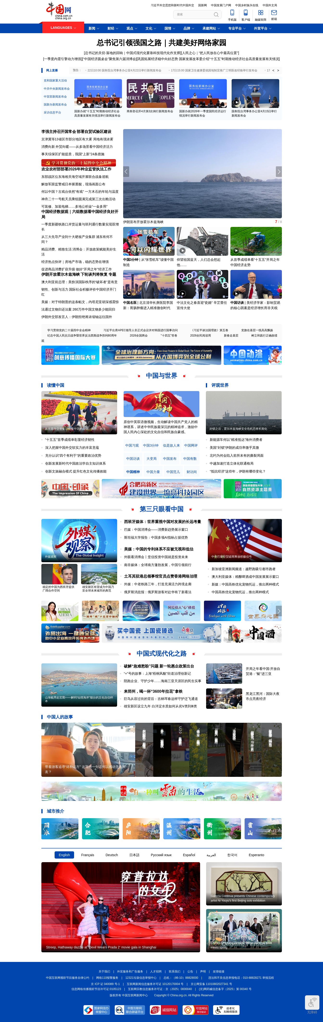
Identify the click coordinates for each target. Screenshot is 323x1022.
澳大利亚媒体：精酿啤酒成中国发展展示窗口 (245, 577)
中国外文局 (270, 5)
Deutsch (112, 855)
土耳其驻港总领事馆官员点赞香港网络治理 (160, 576)
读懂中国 (55, 385)
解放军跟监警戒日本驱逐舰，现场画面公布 (73, 184)
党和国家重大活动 (55, 80)
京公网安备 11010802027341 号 (211, 984)
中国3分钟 (131, 260)
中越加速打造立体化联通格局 (231, 463)
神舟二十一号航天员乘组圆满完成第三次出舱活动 (78, 199)
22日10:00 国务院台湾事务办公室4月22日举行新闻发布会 (124, 70)
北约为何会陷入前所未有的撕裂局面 (237, 455)
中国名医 (130, 303)
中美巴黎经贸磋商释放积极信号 (231, 556)
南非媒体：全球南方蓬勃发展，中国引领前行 (157, 565)
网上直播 (52, 70)
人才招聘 (156, 971)
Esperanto (256, 855)
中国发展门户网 (221, 5)
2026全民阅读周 (200, 335)
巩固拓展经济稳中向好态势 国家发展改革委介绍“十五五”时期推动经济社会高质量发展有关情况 (208, 59)
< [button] (273, 70)
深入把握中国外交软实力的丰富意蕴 (72, 447)
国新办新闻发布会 (55, 104)
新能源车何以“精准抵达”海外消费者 (236, 440)
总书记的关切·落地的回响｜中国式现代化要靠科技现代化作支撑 (132, 53)
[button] (279, 171)
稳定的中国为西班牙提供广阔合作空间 (58, 588)
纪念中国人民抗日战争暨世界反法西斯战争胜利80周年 (82, 335)
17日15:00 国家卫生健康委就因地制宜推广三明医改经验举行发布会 (214, 70)
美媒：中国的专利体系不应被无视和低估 (158, 549)
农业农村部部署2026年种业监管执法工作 (76, 169)
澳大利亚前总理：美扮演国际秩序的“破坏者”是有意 (79, 282)
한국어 (232, 855)
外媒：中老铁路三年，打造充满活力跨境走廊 (157, 584)
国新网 (202, 5)
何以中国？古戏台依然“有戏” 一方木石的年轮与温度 (80, 191)
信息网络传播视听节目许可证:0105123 (96, 989)
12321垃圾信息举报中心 (140, 977)
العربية (211, 855)
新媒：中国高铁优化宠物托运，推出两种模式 (245, 584)
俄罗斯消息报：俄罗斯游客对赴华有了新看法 (157, 592)
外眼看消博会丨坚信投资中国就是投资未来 (156, 557)
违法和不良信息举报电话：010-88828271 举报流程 (241, 977)
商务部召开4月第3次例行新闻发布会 (150, 111)
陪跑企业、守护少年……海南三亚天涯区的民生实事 (162, 681)
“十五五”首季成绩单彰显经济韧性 (70, 440)
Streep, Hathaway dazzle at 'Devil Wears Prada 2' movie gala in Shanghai (101, 947)
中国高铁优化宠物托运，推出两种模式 (240, 592)
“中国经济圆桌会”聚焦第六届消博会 (109, 59)
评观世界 (220, 385)
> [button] (278, 70)
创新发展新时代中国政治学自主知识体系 (75, 463)
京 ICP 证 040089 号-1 (105, 984)
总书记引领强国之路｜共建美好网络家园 (161, 43)
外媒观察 (51, 556)
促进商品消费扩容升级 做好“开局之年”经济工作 (76, 269)
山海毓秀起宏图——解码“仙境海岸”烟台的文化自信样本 (79, 699)
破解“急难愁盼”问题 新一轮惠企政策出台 (159, 666)
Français (87, 855)
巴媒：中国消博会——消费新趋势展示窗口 (156, 529)
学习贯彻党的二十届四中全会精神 (69, 330)
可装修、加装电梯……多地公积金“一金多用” (74, 206)
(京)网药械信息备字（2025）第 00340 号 (225, 989)
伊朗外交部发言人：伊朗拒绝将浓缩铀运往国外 (76, 317)
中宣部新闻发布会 (55, 96)
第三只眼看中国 (162, 509)
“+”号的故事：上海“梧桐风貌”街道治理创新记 (157, 673)
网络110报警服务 (107, 977)
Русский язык (161, 855)
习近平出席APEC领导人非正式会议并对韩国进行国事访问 (140, 330)
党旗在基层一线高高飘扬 (257, 330)
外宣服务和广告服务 (130, 971)
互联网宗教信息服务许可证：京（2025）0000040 (160, 989)
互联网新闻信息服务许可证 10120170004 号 (155, 984)
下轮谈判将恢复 (94, 274)
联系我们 (174, 971)
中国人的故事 (60, 717)
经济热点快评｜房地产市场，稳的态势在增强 (75, 262)
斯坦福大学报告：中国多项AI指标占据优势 (156, 537)
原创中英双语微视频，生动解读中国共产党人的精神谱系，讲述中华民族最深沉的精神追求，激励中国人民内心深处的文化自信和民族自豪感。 (161, 427)
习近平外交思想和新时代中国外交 (172, 5)
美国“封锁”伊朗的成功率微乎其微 (234, 447)
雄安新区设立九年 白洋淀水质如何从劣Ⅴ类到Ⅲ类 (160, 706)
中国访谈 (237, 303)
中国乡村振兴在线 (246, 5)
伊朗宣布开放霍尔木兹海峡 (143, 222)
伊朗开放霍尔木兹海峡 (60, 274)
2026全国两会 (139, 335)
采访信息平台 (52, 112)
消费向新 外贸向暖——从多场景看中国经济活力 (77, 147)
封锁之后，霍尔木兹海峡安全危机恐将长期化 (238, 428)
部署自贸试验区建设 (94, 132)
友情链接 (218, 971)
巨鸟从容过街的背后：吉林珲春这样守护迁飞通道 (161, 699)
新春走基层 (231, 335)
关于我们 (104, 971)
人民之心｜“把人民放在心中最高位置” (210, 53)
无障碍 (312, 1004)
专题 (112, 274)
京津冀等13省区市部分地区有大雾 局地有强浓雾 (77, 139)
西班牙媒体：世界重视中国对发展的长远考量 (162, 522)
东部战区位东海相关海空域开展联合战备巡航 (75, 177)
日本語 (134, 855)
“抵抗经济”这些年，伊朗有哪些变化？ (238, 471)
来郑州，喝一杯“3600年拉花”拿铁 (153, 691)
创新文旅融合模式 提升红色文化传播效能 (76, 471)
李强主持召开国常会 (58, 132)
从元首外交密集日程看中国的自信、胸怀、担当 (75, 428)
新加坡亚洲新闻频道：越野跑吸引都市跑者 (244, 569)
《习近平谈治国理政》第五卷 (209, 330)
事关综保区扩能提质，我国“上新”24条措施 (73, 154)
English (64, 855)
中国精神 (133, 472)
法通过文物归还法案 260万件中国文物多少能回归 (78, 309)
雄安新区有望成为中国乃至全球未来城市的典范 (98, 588)
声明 (203, 971)
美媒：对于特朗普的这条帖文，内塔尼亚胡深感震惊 (80, 302)
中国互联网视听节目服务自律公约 (67, 977)
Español (189, 855)
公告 (190, 971)
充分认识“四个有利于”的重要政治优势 (73, 455)
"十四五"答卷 (169, 335)
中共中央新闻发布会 (57, 88)
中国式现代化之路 (162, 653)
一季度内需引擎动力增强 (62, 59)
